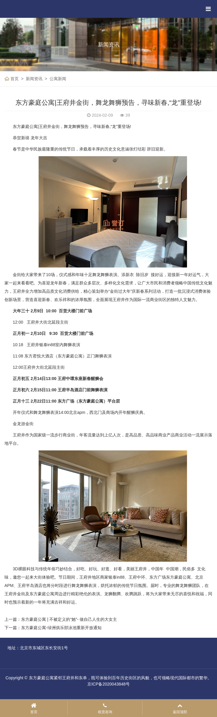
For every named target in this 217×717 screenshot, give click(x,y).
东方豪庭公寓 (90, 401)
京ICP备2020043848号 (108, 684)
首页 (14, 78)
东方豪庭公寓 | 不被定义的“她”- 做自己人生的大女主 (69, 619)
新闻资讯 (34, 78)
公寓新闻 (58, 78)
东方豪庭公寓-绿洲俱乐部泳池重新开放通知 (61, 627)
